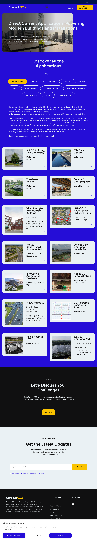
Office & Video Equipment (76, 88)
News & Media (55, 518)
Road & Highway (31, 95)
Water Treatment (65, 95)
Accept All (60, 535)
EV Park (82, 81)
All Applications (17, 81)
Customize (37, 535)
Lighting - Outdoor (52, 88)
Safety (48, 95)
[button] (48, 10)
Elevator (67, 81)
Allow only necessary (14, 535)
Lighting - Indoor (31, 88)
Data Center (51, 81)
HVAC (14, 88)
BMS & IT (35, 81)
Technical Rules (55, 506)
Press (87, 2)
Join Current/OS (56, 515)
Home (52, 503)
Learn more (7, 529)
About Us (53, 512)
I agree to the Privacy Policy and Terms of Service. (28, 473)
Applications (54, 509)
